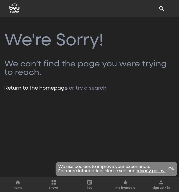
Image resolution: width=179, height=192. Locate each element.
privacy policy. (150, 171)
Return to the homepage (36, 88)
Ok (171, 169)
